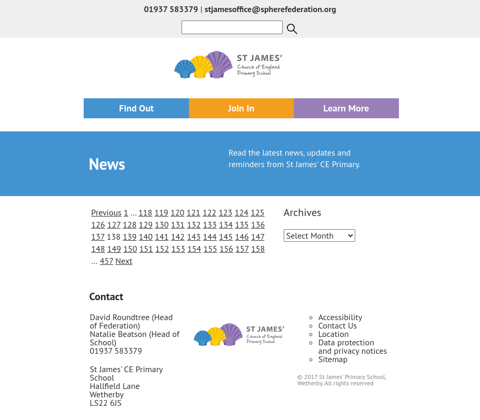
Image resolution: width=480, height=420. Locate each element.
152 (162, 248)
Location (333, 334)
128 (129, 224)
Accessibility (340, 317)
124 (241, 212)
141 (161, 236)
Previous (106, 212)
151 (146, 248)
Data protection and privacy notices (352, 346)
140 (146, 236)
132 (194, 224)
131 (178, 224)
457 (106, 260)
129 (146, 224)
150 (130, 248)
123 (225, 212)
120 (177, 212)
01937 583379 (171, 9)
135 (241, 224)
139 (129, 236)
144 (210, 236)
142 (178, 236)
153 (178, 248)
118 (145, 212)
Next (123, 260)
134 (226, 224)
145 (226, 236)
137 (97, 236)
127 (114, 224)
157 (241, 248)
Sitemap (333, 359)
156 (226, 248)
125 (257, 212)
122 (209, 212)
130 (161, 224)
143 (194, 236)
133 (210, 224)
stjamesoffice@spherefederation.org (270, 9)
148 (98, 248)
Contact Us (337, 325)
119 (161, 212)
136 (258, 224)
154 (194, 248)
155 (210, 248)
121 (193, 212)
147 (257, 236)
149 (114, 248)
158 (258, 248)
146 (241, 236)
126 (98, 224)
